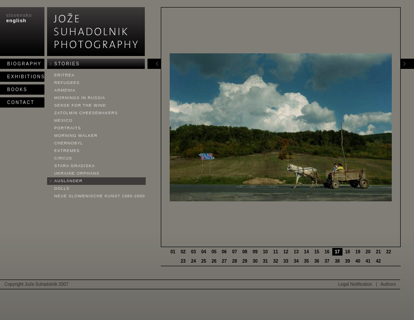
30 (255, 261)
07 (234, 251)
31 (265, 261)
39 (347, 261)
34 (296, 261)
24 (193, 261)
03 (193, 251)
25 (203, 261)
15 (316, 251)
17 (337, 251)
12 (285, 251)
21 (378, 251)
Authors (388, 284)
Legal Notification (355, 284)
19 (357, 251)
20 (368, 251)
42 (378, 261)
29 (245, 261)
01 (173, 251)
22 (388, 251)
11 (275, 251)
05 (213, 251)
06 (224, 251)
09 (255, 251)
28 (234, 261)
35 (306, 261)
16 (327, 251)
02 (183, 251)
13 (296, 251)
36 (316, 261)
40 (357, 261)
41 (368, 261)
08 (245, 251)
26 (213, 261)
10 (265, 251)
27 (224, 261)
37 (327, 261)
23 (183, 261)
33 (285, 261)
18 (347, 251)
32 (275, 261)
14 (306, 251)
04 (203, 251)
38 (337, 261)
